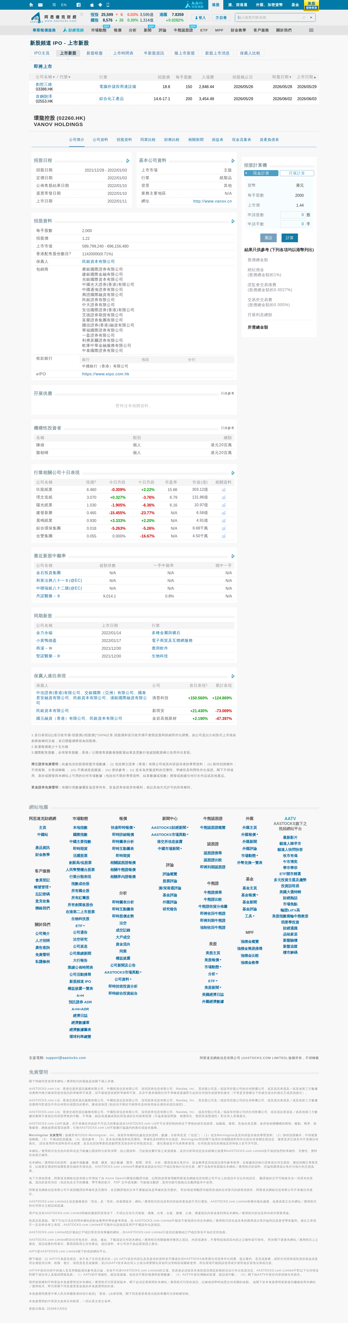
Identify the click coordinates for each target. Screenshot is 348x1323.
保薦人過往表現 (50, 675)
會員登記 (42, 880)
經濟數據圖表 (80, 1030)
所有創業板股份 (80, 905)
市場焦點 (290, 904)
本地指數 (80, 827)
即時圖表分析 (123, 841)
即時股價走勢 (123, 916)
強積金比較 (250, 955)
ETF (80, 926)
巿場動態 (249, 856)
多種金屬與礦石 (166, 633)
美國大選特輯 (290, 892)
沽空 (123, 923)
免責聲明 (42, 955)
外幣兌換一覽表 (249, 863)
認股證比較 (213, 860)
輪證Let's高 (290, 910)
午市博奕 (290, 862)
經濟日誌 (80, 1015)
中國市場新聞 (170, 849)
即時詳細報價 (123, 834)
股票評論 (170, 881)
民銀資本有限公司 (98, 261)
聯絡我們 (42, 908)
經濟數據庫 (80, 1023)
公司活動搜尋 (80, 974)
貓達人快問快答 (290, 849)
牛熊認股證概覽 (212, 827)
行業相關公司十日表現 (57, 472)
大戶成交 (123, 937)
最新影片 (290, 837)
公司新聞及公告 (123, 965)
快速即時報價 (123, 827)
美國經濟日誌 (213, 994)
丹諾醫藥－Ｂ (48, 596)
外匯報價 (249, 834)
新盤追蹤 (290, 946)
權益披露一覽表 (80, 988)
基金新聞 (249, 902)
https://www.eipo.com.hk (106, 374)
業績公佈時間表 (80, 967)
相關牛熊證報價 (123, 870)
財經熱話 (290, 898)
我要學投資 (290, 922)
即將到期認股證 (212, 867)
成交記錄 (123, 930)
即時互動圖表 (123, 849)
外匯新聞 (249, 841)
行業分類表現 (80, 877)
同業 (123, 951)
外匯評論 (170, 902)
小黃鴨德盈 (46, 640)
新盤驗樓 (290, 940)
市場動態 (212, 967)
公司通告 (80, 932)
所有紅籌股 (80, 898)
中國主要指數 (80, 841)
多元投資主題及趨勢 (290, 880)
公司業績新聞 (80, 953)
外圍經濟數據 (213, 1001)
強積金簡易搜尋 (249, 948)
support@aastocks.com (66, 1058)
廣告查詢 (42, 947)
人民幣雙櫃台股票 (80, 870)
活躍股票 (80, 856)
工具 (249, 916)
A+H (80, 995)
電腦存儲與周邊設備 (117, 86)
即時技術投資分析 (123, 986)
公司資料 (123, 979)
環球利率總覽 (80, 1037)
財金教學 (42, 855)
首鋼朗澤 (44, 96)
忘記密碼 (42, 894)
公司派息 (80, 946)
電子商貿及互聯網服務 (172, 640)
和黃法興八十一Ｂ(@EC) (59, 580)
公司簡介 (42, 933)
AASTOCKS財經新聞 (169, 827)
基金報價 (249, 895)
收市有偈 (290, 856)
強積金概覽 (250, 941)
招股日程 (43, 160)
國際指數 (80, 834)
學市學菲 (290, 868)
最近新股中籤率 (50, 555)
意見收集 (42, 901)
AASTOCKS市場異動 (123, 972)
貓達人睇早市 (290, 843)
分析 (213, 974)
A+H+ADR (80, 1009)
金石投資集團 (48, 573)
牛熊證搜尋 (213, 892)
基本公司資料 (153, 160)
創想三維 (44, 84)
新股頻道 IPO (80, 981)
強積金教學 (250, 962)
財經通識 (290, 928)
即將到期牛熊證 (212, 920)
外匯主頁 (249, 827)
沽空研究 (80, 939)
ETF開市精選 (290, 874)
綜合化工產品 (111, 99)
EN (64, 5)
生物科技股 (80, 919)
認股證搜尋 (213, 853)
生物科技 (160, 656)
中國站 (42, 834)
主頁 (42, 827)
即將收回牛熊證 (212, 913)
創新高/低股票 (80, 863)
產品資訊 (42, 848)
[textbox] (275, 17)
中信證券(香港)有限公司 (58, 693)
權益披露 (123, 958)
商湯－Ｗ (44, 648)
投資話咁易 (290, 886)
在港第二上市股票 (80, 912)
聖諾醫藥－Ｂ (48, 656)
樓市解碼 (290, 952)
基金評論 (170, 895)
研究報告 (170, 909)
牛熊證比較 (213, 899)
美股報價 (212, 960)
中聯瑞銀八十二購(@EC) (59, 588)
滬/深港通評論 (170, 888)
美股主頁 (213, 953)
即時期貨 (80, 849)
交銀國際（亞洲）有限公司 (109, 693)
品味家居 (290, 934)
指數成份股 (80, 884)
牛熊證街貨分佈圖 (212, 906)
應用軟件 (160, 648)
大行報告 (80, 960)
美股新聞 (212, 987)
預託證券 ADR (80, 1002)
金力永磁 (44, 633)
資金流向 (123, 944)
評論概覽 (170, 874)
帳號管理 (42, 887)
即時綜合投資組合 (123, 993)
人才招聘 (42, 940)
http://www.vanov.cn (212, 201)
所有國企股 (80, 891)
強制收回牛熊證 (212, 927)
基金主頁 (249, 888)
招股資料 (43, 221)
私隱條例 (42, 962)
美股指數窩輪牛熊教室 (290, 916)
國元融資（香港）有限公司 (61, 718)
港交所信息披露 (169, 841)
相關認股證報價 (123, 863)
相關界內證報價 (123, 877)
